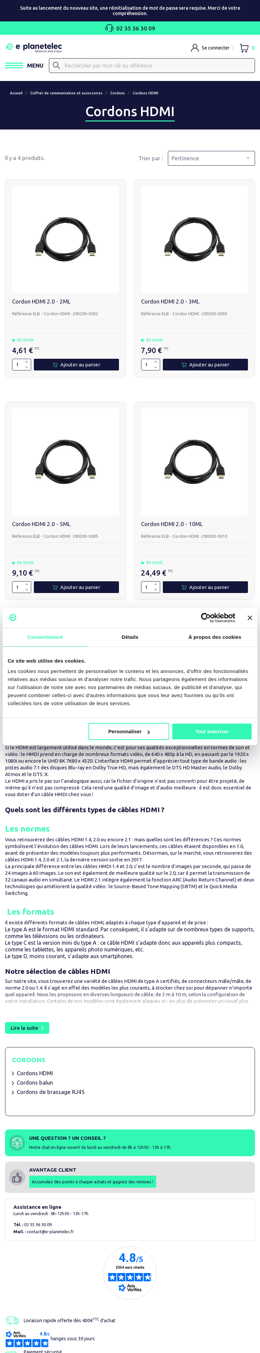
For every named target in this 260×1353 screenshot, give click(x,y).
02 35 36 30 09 (130, 28)
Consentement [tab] (45, 637)
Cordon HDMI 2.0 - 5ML (41, 524)
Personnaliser (128, 731)
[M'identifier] (212, 48)
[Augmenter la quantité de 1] (26, 362)
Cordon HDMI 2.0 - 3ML (170, 301)
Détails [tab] (130, 637)
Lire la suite (24, 1028)
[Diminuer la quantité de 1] (26, 367)
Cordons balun (35, 1082)
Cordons (29, 1060)
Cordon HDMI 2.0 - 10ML (172, 524)
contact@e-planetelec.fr (50, 1231)
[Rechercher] (152, 65)
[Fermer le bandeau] (250, 617)
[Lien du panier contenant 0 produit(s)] (247, 48)
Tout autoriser (212, 731)
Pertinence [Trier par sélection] (185, 158)
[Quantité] (17, 364)
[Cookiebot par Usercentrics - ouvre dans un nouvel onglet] (206, 618)
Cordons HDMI (35, 1073)
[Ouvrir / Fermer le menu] (24, 65)
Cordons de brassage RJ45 (51, 1092)
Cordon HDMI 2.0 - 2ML (41, 301)
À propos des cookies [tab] (214, 637)
